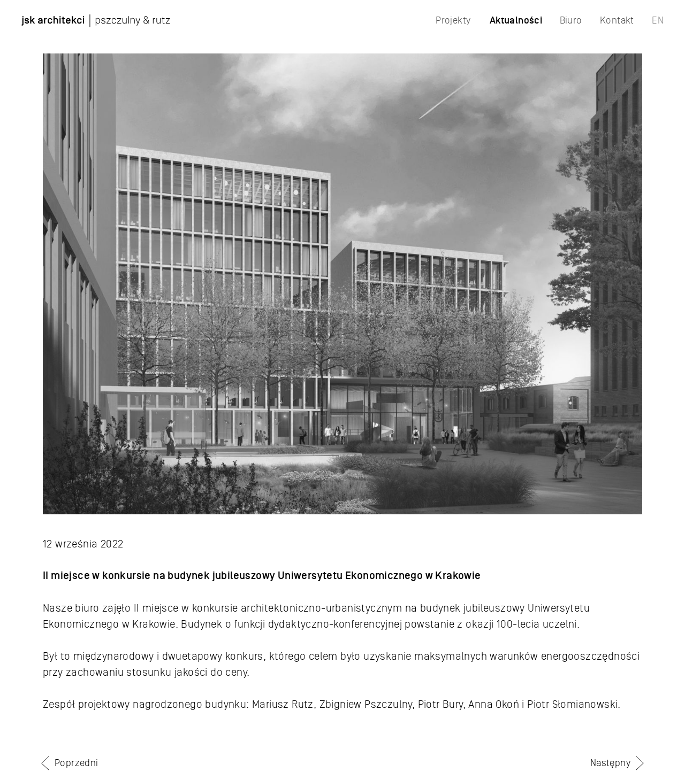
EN (658, 20)
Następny (610, 762)
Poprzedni (76, 762)
